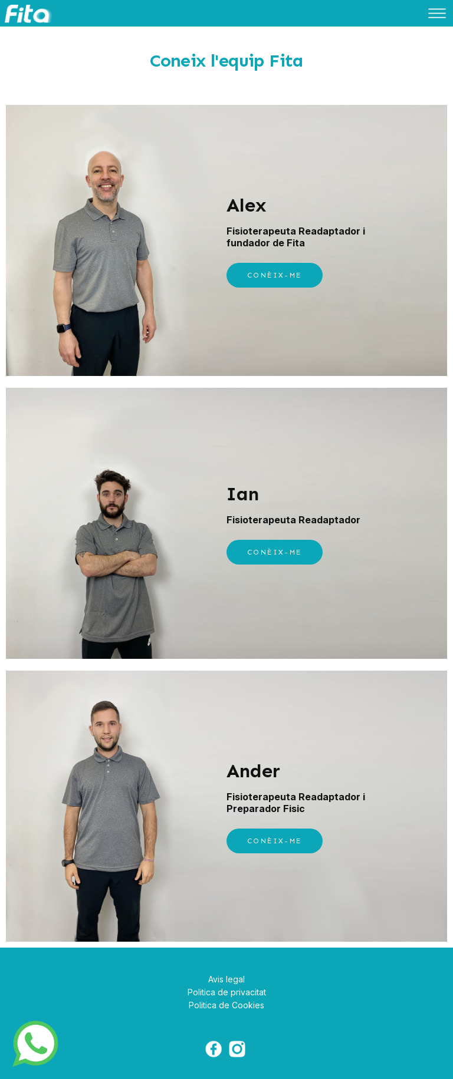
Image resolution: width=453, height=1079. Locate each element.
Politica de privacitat (227, 992)
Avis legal (226, 979)
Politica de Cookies (226, 1005)
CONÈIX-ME (274, 275)
